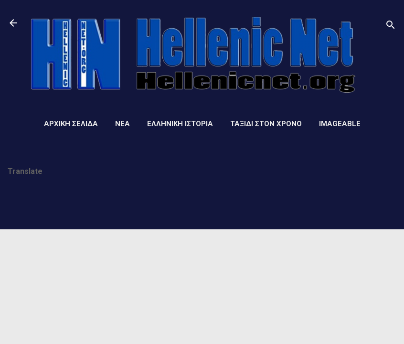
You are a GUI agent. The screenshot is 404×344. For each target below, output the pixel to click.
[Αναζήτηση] (390, 26)
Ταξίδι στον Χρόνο (266, 123)
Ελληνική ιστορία (180, 123)
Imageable (340, 123)
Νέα (122, 123)
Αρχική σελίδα (71, 123)
